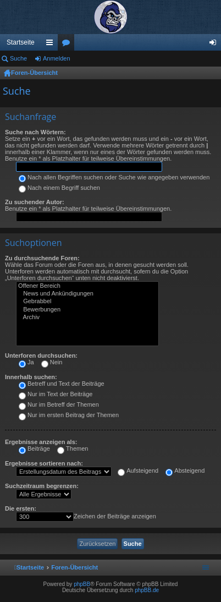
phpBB (82, 584)
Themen (72, 448)
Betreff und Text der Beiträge (61, 383)
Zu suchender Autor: (34, 202)
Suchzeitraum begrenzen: (42, 486)
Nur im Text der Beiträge (55, 394)
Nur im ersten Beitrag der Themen (69, 415)
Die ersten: (20, 508)
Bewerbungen (87, 310)
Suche (18, 58)
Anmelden (56, 58)
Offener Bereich (87, 286)
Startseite (21, 42)
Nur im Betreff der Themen (59, 404)
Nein (52, 362)
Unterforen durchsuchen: (41, 355)
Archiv (87, 317)
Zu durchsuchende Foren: (42, 258)
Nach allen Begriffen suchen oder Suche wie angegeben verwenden (114, 177)
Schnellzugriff (52, 45)
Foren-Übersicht (34, 72)
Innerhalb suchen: (31, 377)
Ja (26, 362)
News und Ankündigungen (87, 294)
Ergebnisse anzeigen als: (41, 442)
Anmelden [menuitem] (215, 45)
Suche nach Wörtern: (35, 132)
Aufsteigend (138, 470)
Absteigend (185, 470)
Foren (68, 45)
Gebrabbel (87, 301)
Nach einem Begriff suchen (59, 187)
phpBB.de (147, 590)
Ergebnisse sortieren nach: (44, 463)
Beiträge (34, 448)
